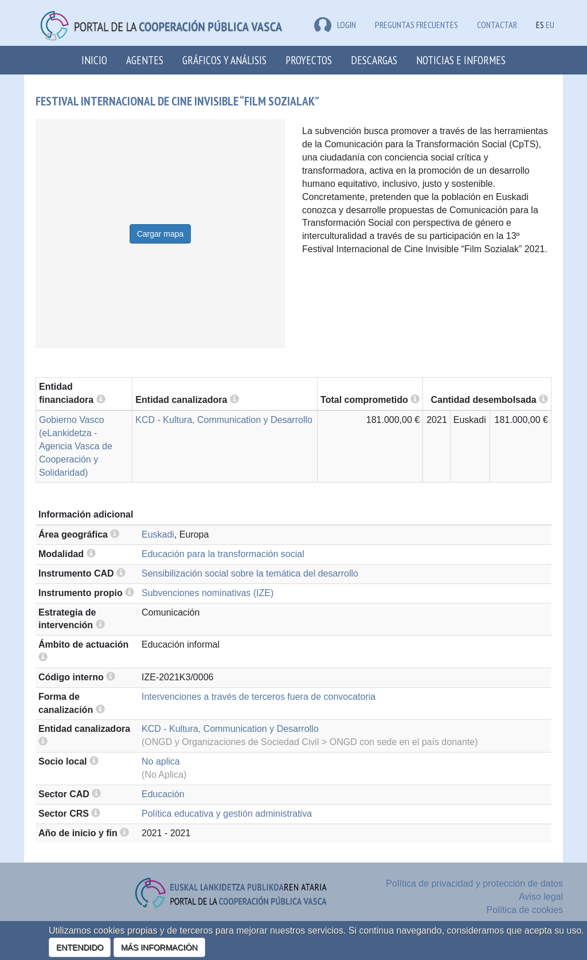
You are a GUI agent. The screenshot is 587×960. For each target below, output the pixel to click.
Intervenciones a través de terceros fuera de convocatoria (258, 697)
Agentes (144, 60)
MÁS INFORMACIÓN (159, 947)
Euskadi (158, 534)
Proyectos (308, 60)
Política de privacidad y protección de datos (474, 883)
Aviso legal (541, 897)
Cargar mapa (160, 233)
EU (550, 24)
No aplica (161, 761)
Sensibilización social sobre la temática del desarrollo (250, 573)
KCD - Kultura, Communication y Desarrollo (223, 420)
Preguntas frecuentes (416, 24)
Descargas (374, 60)
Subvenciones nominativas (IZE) (207, 593)
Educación (163, 794)
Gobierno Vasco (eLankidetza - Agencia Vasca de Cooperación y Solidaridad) (75, 446)
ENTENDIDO (79, 947)
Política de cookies (525, 910)
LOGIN (335, 24)
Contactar (497, 24)
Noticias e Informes (461, 60)
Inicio (94, 60)
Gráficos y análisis (224, 60)
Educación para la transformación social (223, 554)
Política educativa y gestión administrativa (227, 813)
